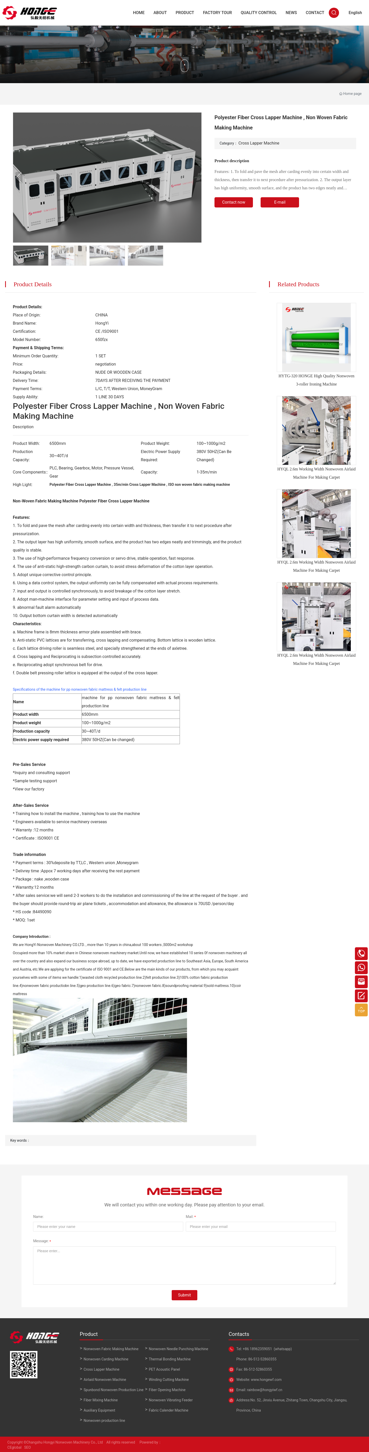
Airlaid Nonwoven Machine (105, 1380)
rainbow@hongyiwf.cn (264, 1390)
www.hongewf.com (266, 1380)
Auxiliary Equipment (99, 1410)
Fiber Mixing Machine (101, 1400)
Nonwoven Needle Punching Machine (178, 1349)
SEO (27, 1447)
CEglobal (14, 1447)
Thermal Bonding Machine (170, 1359)
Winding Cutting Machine (169, 1380)
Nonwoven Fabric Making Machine (111, 1349)
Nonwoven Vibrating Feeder (171, 1400)
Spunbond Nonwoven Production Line (114, 1390)
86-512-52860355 (261, 1359)
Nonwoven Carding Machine (106, 1359)
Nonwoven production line (104, 1420)
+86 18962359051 (257, 1349)
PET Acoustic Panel (164, 1369)
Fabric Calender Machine (168, 1410)
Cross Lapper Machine (259, 143)
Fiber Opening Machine (167, 1390)
